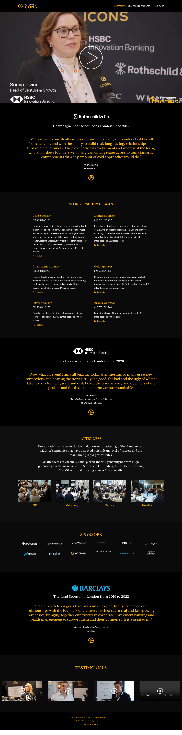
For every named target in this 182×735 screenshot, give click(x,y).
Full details (38, 256)
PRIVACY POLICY (91, 724)
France (109, 505)
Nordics (147, 505)
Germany (72, 505)
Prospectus (120, 6)
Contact (159, 6)
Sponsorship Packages (139, 6)
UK (35, 505)
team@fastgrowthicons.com (95, 721)
